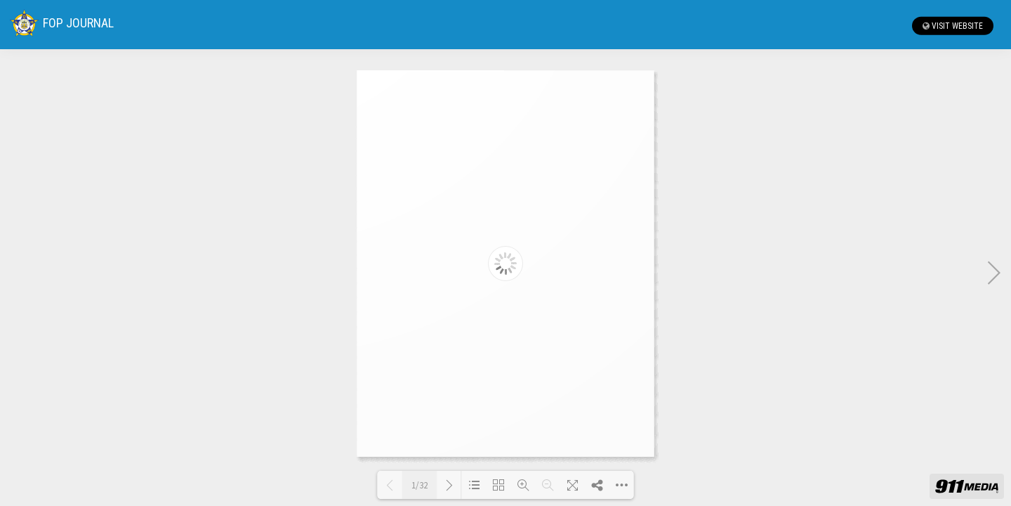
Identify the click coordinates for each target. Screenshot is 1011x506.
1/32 (419, 485)
